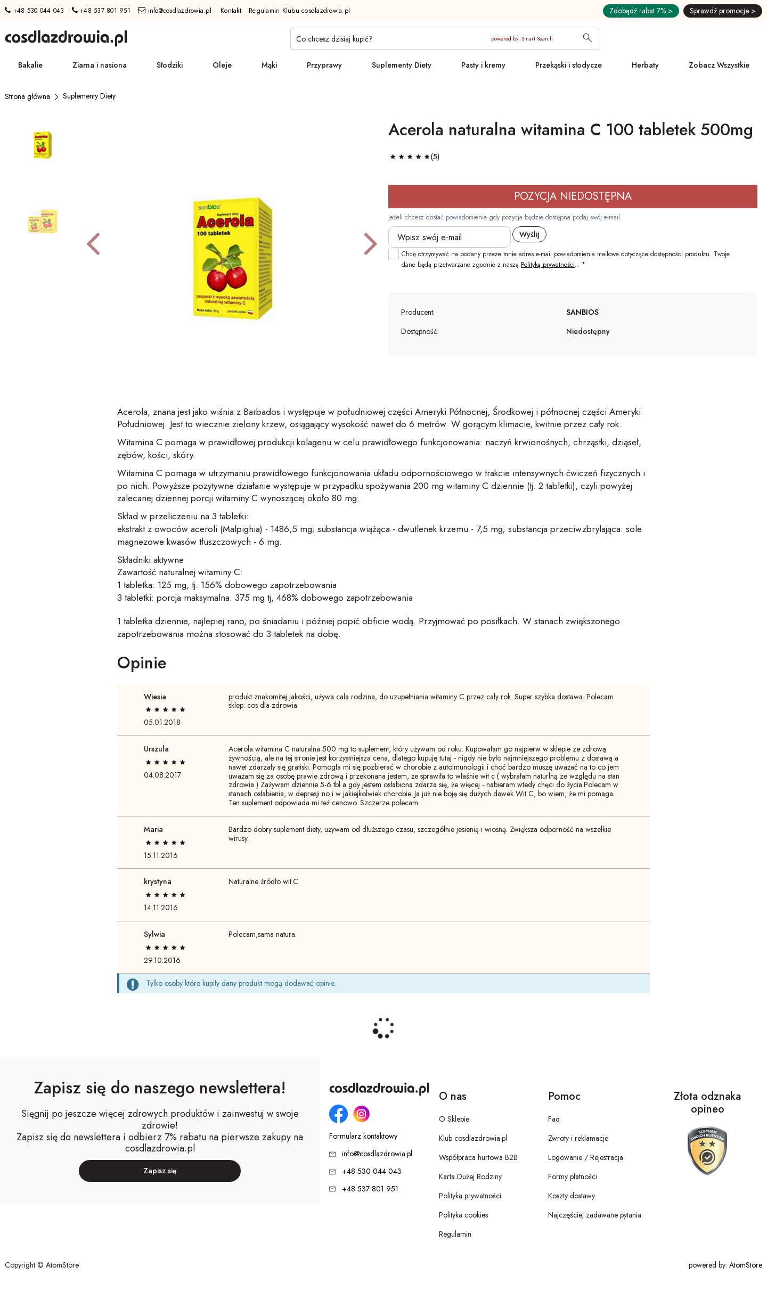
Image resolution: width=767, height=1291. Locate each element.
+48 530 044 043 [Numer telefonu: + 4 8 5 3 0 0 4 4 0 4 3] (34, 10)
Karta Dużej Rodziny (470, 1176)
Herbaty (645, 65)
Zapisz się (160, 1170)
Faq (554, 1119)
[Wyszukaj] (587, 38)
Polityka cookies (463, 1215)
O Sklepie (454, 1119)
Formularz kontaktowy (363, 1136)
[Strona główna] (27, 96)
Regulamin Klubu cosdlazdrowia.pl (299, 10)
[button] (93, 243)
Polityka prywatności (470, 1195)
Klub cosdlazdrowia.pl (473, 1138)
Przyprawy (324, 65)
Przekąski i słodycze (568, 65)
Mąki (269, 65)
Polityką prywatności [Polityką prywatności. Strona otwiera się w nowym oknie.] (548, 264)
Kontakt (231, 10)
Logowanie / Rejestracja (585, 1157)
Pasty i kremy (483, 65)
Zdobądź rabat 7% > (641, 10)
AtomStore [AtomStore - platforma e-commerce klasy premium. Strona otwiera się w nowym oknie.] (745, 1265)
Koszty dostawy (571, 1195)
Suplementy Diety (401, 65)
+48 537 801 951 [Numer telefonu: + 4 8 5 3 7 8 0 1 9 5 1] (101, 10)
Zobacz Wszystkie (719, 65)
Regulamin (455, 1234)
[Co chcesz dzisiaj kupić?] (444, 39)
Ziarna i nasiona (99, 65)
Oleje (222, 65)
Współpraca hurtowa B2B (478, 1157)
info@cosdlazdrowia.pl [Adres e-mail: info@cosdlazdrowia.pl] (174, 10)
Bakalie (30, 65)
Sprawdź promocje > (723, 10)
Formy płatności (572, 1176)
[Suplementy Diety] (89, 96)
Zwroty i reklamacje (578, 1138)
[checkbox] (393, 254)
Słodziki (170, 65)
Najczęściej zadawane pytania (594, 1215)
